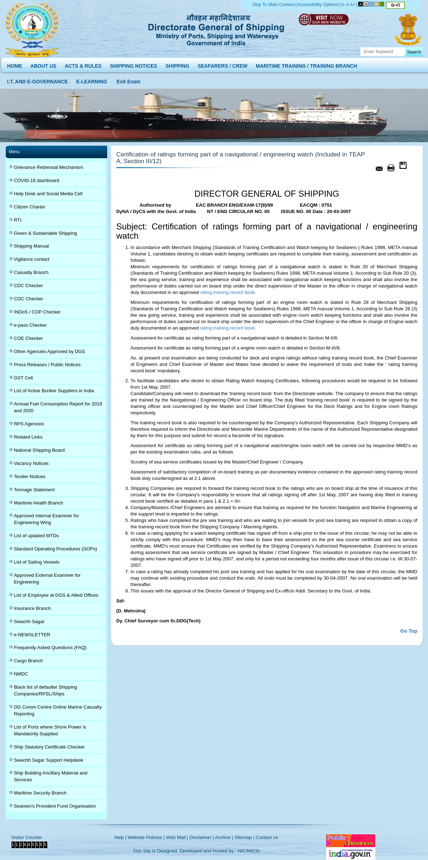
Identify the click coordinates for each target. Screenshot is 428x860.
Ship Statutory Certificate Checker (49, 747)
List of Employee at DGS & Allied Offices (56, 595)
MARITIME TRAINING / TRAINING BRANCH (306, 64)
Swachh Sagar (29, 621)
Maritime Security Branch (40, 793)
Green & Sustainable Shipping (45, 233)
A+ (353, 4)
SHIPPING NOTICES (133, 64)
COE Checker (28, 338)
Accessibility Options (317, 4)
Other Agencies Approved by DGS (49, 351)
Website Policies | (146, 837)
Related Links (28, 437)
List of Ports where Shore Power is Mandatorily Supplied (50, 730)
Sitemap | (245, 837)
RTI (17, 220)
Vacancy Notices (31, 463)
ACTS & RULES (83, 64)
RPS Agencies (29, 423)
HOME (14, 64)
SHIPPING (177, 64)
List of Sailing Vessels (36, 562)
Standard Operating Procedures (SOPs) (55, 548)
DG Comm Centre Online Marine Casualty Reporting (58, 710)
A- (343, 4)
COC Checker (28, 298)
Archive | (224, 837)
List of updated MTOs (36, 535)
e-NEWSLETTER (32, 634)
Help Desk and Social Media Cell (48, 193)
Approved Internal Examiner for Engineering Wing (46, 519)
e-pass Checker (30, 325)
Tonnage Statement (34, 489)
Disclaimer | (201, 837)
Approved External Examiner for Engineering (47, 579)
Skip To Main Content (273, 4)
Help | (120, 837)
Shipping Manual (31, 246)
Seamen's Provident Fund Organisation (55, 806)
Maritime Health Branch (38, 503)
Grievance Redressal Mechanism (48, 167)
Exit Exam (129, 80)
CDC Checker (28, 285)
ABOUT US (43, 64)
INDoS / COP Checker (37, 312)
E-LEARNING (91, 80)
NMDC (21, 674)
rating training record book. (227, 292)
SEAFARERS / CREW (222, 64)
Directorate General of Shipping (216, 28)
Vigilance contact (31, 259)
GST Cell (23, 377)
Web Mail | (177, 837)
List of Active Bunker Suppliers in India (54, 390)
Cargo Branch (28, 660)
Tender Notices (29, 476)
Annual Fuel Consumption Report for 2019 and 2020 (58, 407)
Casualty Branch (31, 272)
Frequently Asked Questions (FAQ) (50, 647)
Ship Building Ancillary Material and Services (50, 776)
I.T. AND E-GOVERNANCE (37, 80)
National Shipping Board (39, 450)
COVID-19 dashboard (36, 180)
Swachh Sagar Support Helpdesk (48, 760)
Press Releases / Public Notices (47, 364)
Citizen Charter (29, 206)
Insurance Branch (32, 608)
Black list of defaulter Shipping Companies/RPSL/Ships (45, 690)
